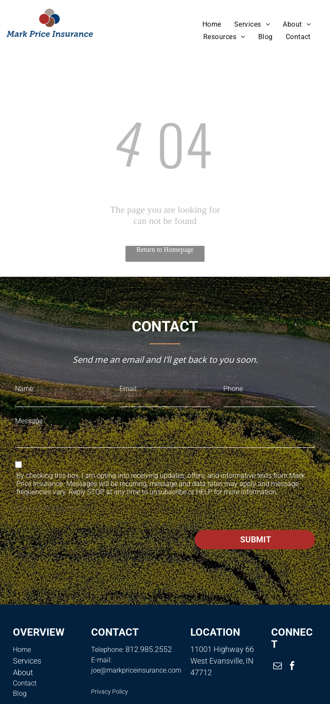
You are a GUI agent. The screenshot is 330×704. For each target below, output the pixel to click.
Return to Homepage (164, 249)
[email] (277, 666)
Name (24, 389)
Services (27, 660)
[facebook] (292, 666)
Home (22, 650)
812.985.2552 (148, 649)
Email (128, 389)
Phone (233, 389)
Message (29, 421)
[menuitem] (212, 24)
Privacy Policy (65, 509)
